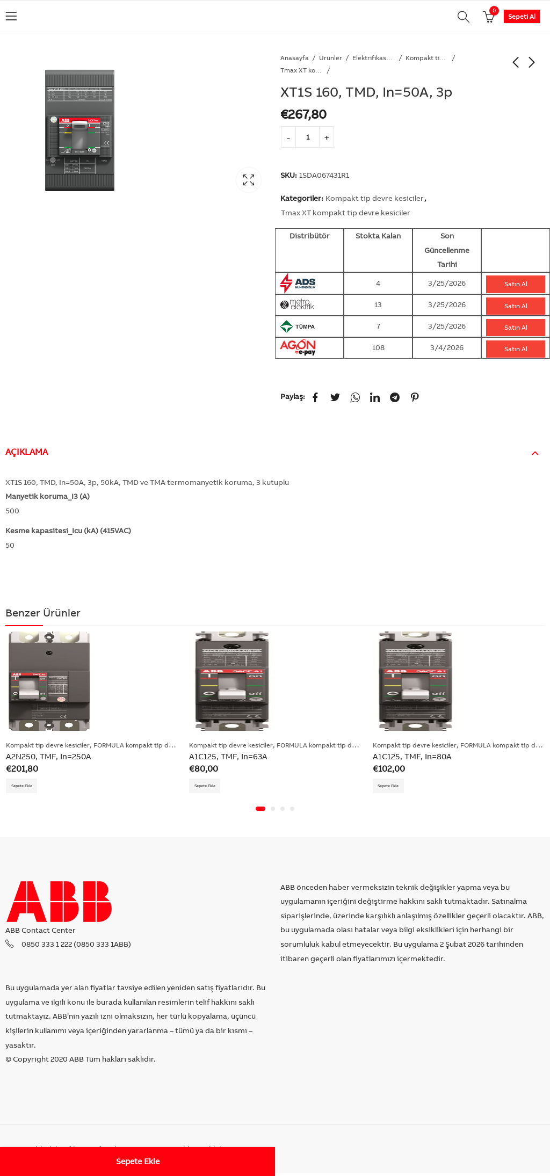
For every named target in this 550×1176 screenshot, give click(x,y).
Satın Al (515, 284)
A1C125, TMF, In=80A (412, 756)
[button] (260, 811)
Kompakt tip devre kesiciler (427, 58)
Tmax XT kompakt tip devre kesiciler (301, 70)
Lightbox (248, 180)
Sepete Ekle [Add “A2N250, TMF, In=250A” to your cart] (27, 787)
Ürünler (330, 58)
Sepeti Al (521, 16)
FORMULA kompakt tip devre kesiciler (150, 745)
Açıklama (26, 451)
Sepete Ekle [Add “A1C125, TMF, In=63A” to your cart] (210, 787)
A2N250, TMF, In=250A (48, 756)
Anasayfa (294, 58)
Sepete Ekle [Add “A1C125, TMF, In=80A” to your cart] (394, 787)
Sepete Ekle (138, 1161)
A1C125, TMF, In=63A (228, 756)
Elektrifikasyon (373, 58)
